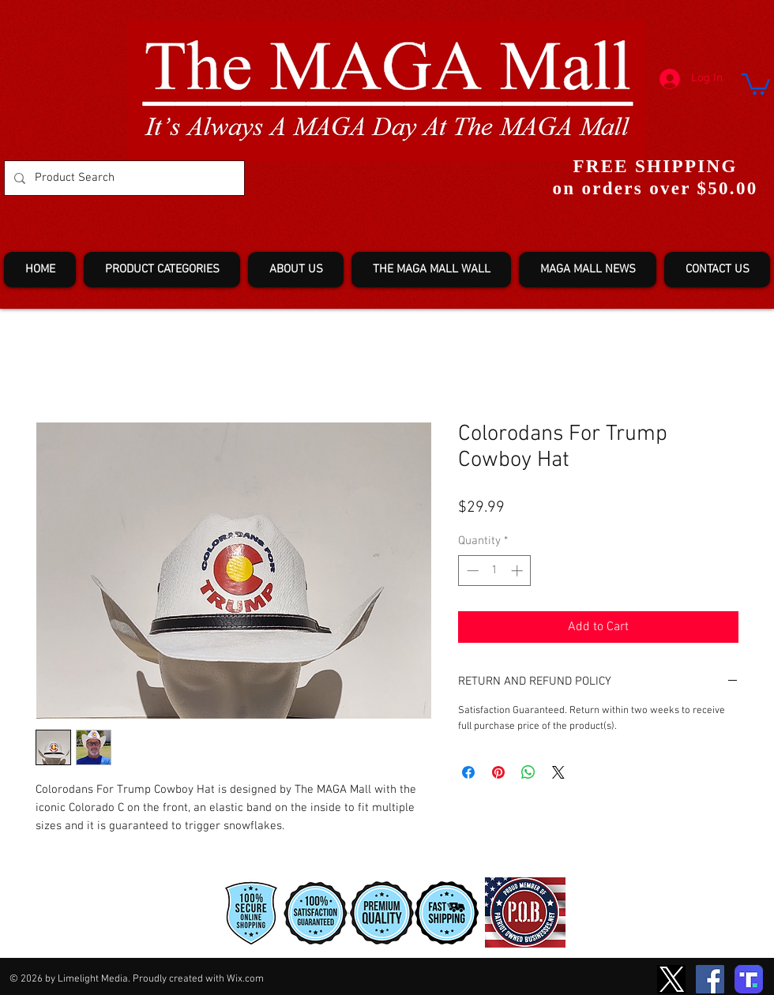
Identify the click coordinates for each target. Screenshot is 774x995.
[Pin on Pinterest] (498, 772)
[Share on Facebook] (468, 772)
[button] (756, 83)
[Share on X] (558, 772)
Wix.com (245, 979)
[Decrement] (471, 570)
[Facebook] (710, 979)
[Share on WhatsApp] (528, 772)
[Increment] (518, 570)
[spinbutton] (495, 570)
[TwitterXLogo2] (671, 979)
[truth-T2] (749, 979)
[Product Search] (123, 178)
